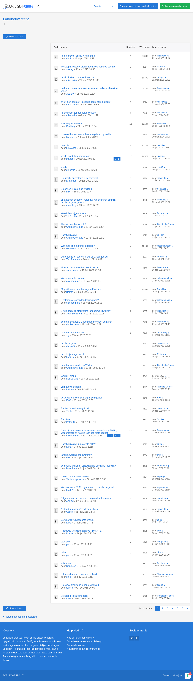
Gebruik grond (68, 376)
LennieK (161, 256)
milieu (64, 552)
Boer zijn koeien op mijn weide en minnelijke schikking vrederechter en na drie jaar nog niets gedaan (89, 431)
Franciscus (162, 56)
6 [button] (182, 608)
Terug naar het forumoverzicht (21, 616)
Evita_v (70, 357)
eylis (68, 457)
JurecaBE (161, 343)
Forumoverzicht (13, 675)
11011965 (71, 216)
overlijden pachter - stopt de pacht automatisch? (86, 102)
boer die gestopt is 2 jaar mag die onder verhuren (86, 321)
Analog (70, 501)
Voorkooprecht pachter (73, 278)
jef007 (160, 167)
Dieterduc (71, 181)
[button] (187, 608)
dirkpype (70, 170)
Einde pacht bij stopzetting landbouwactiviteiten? (86, 311)
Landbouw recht (16, 19)
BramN (70, 292)
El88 (68, 400)
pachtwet (65, 541)
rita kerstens (72, 324)
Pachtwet (66, 419)
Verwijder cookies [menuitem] (181, 675)
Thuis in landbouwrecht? (73, 224)
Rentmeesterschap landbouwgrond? (80, 300)
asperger (161, 476)
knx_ (68, 191)
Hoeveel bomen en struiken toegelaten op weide (86, 134)
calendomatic (73, 281)
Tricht (69, 411)
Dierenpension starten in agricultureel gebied (84, 256)
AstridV (70, 93)
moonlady (71, 205)
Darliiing (70, 126)
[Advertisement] (25, 61)
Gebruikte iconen (76, 645)
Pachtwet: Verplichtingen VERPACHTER (82, 530)
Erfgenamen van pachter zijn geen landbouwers (86, 498)
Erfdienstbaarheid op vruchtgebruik (79, 574)
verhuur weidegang (71, 387)
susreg (69, 69)
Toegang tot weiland (71, 123)
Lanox (160, 66)
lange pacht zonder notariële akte (78, 112)
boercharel (72, 468)
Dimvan (70, 533)
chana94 (70, 346)
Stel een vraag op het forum (175, 6)
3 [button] (167, 608)
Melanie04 (71, 248)
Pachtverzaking (69, 235)
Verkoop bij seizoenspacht (74, 596)
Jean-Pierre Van (74, 313)
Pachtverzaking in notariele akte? (78, 444)
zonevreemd (72, 270)
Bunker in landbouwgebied (75, 408)
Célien (69, 512)
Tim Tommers (73, 259)
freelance (161, 189)
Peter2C (70, 422)
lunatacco (71, 148)
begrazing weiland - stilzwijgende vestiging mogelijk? (88, 465)
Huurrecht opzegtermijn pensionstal (79, 178)
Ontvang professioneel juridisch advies (138, 6)
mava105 (161, 178)
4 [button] (172, 608)
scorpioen (161, 498)
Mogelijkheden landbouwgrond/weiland (81, 289)
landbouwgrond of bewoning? (76, 455)
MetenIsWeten (164, 246)
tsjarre (69, 587)
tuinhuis (65, 145)
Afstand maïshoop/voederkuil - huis (79, 509)
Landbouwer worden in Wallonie (77, 365)
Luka (68, 446)
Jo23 (159, 419)
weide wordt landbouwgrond (75, 156)
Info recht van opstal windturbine (78, 56)
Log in (110, 6)
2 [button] (162, 608)
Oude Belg (162, 332)
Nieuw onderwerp (14, 37)
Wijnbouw (66, 563)
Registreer (99, 6)
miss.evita (71, 80)
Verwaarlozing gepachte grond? (77, 520)
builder (160, 235)
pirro (68, 544)
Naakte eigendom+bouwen (75, 476)
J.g (68, 335)
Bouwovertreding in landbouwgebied (80, 585)
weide (64, 167)
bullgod (160, 77)
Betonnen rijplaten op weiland (76, 189)
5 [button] (177, 608)
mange (70, 159)
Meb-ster (71, 137)
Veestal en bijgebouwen (73, 213)
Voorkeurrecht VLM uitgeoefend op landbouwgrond (87, 487)
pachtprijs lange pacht (72, 354)
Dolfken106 (72, 378)
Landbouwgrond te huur (73, 332)
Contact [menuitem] (166, 675)
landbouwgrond (69, 343)
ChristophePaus (74, 227)
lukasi (160, 145)
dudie (69, 58)
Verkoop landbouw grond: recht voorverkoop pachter (88, 66)
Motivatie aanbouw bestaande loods (79, 267)
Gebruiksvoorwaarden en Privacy (84, 641)
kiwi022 (70, 490)
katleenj (70, 389)
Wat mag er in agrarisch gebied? (78, 246)
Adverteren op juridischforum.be (83, 649)
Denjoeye (71, 566)
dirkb (68, 577)
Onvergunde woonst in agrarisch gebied (82, 397)
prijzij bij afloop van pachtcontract (78, 77)
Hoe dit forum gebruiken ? (80, 637)
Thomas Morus (164, 387)
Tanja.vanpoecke (75, 479)
